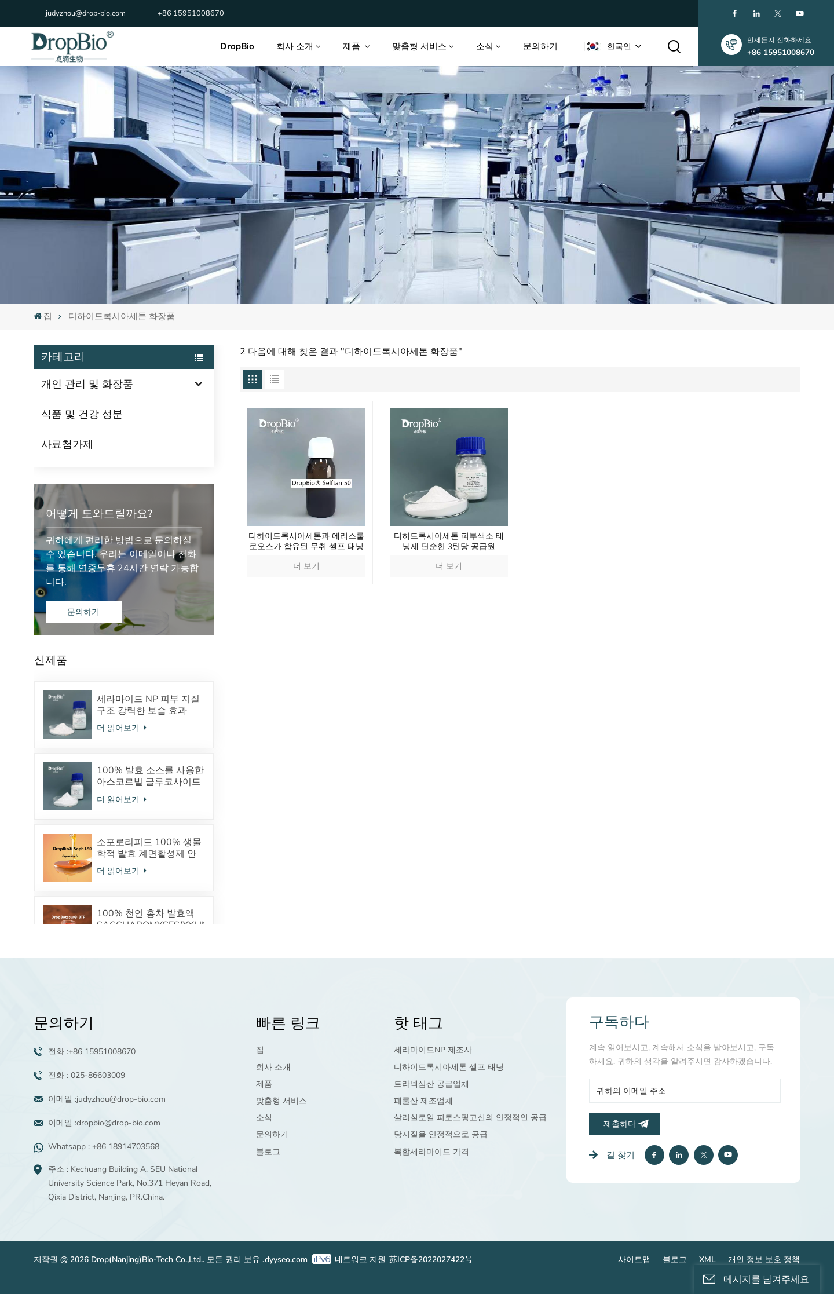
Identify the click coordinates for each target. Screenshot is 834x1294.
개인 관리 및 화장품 (87, 384)
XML (707, 1259)
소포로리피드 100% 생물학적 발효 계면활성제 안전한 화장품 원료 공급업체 (149, 848)
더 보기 (306, 566)
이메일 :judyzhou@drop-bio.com (107, 1099)
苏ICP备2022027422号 (431, 1259)
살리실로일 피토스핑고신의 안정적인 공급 (470, 1117)
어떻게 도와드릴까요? (99, 513)
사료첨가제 (67, 444)
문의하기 (540, 46)
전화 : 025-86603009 (86, 1075)
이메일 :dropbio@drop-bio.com (104, 1122)
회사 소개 (294, 46)
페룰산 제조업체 (423, 1100)
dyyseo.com (286, 1259)
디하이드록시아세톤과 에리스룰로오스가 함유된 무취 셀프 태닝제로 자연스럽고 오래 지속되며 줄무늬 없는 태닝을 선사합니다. (306, 542)
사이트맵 (634, 1259)
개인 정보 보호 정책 (764, 1259)
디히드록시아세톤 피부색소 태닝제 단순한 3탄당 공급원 (449, 542)
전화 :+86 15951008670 (92, 1051)
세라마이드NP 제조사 (433, 1049)
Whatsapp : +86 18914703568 (103, 1146)
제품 (353, 46)
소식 (484, 46)
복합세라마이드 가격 (431, 1151)
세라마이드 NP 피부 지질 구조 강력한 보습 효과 (148, 705)
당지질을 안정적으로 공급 (441, 1134)
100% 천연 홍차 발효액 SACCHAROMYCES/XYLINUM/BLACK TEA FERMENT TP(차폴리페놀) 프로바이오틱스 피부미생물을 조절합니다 (150, 919)
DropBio (237, 46)
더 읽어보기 (122, 727)
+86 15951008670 (191, 13)
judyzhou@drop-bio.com (86, 13)
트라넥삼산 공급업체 (431, 1084)
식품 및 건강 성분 (82, 414)
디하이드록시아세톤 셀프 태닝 (449, 1067)
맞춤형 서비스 (419, 46)
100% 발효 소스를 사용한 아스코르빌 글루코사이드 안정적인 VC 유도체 (150, 776)
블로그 (268, 1151)
